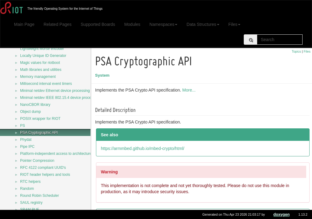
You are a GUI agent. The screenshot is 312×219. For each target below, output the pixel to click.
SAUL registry (31, 202)
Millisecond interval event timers (46, 84)
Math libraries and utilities (40, 70)
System (103, 75)
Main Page (24, 24)
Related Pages (58, 24)
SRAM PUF (29, 209)
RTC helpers (30, 181)
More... (190, 90)
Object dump (30, 111)
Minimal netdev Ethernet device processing (55, 91)
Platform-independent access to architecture (56, 153)
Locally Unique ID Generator (43, 56)
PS (22, 125)
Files (235, 24)
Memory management (38, 77)
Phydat (25, 139)
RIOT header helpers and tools (45, 174)
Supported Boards (98, 24)
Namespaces (164, 24)
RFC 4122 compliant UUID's (43, 167)
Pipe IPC (27, 146)
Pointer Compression (37, 160)
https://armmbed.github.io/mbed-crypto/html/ (143, 148)
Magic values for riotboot (40, 63)
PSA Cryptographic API (39, 132)
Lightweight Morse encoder (42, 49)
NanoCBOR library (35, 105)
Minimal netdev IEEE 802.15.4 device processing (60, 98)
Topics (296, 51)
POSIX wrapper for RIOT (40, 118)
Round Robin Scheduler (39, 195)
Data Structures (202, 24)
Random (27, 188)
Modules (132, 24)
